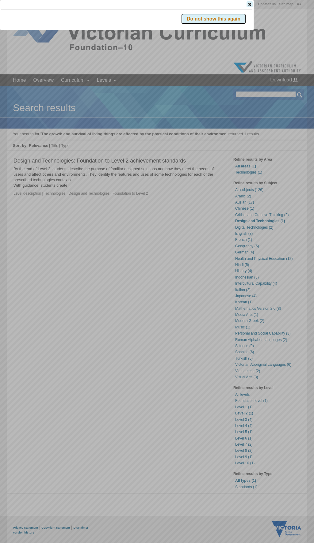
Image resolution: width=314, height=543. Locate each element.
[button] (289, 91)
